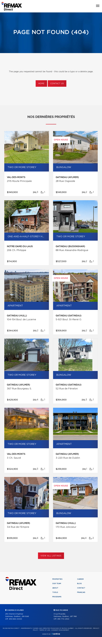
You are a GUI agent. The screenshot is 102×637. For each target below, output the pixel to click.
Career (80, 579)
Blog (79, 583)
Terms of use (44, 630)
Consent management (60, 630)
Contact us (57, 84)
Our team (56, 583)
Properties (57, 579)
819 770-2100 (63, 619)
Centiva (56, 634)
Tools (55, 592)
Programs (56, 597)
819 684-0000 (15, 619)
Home (41, 84)
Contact (81, 588)
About (55, 588)
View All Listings (51, 556)
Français (81, 592)
